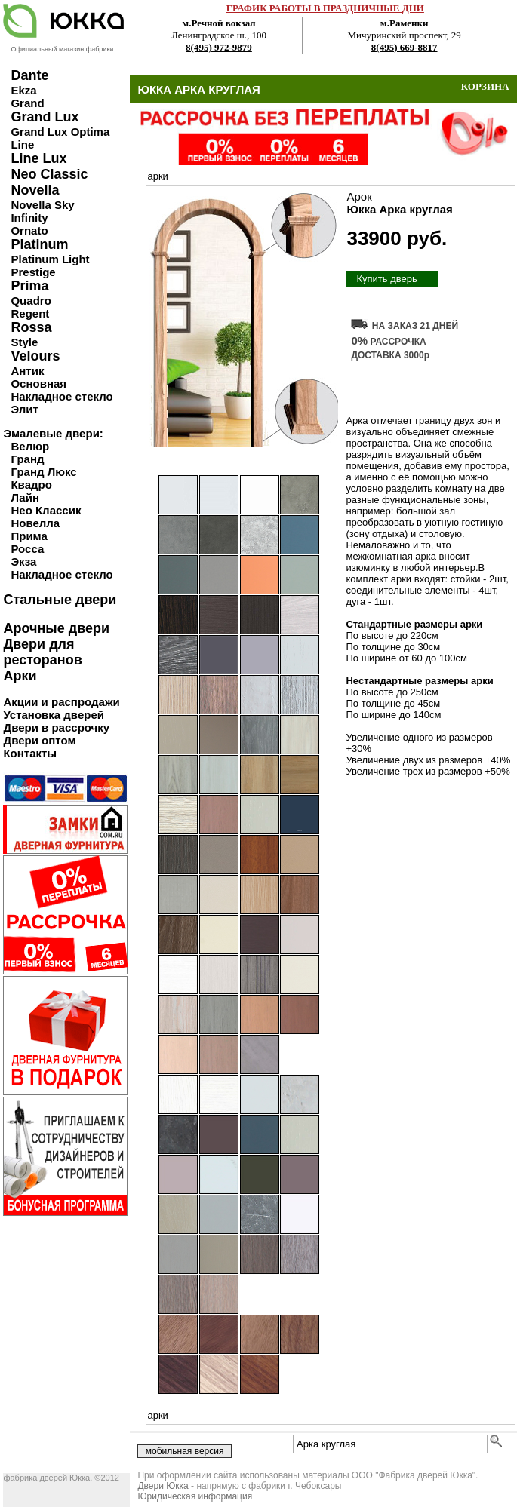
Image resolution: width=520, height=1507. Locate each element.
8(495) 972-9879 (219, 47)
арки (157, 176)
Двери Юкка (162, 1486)
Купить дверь (386, 278)
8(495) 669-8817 (404, 47)
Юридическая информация (194, 1496)
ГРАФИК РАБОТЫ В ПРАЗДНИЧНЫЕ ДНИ (325, 8)
